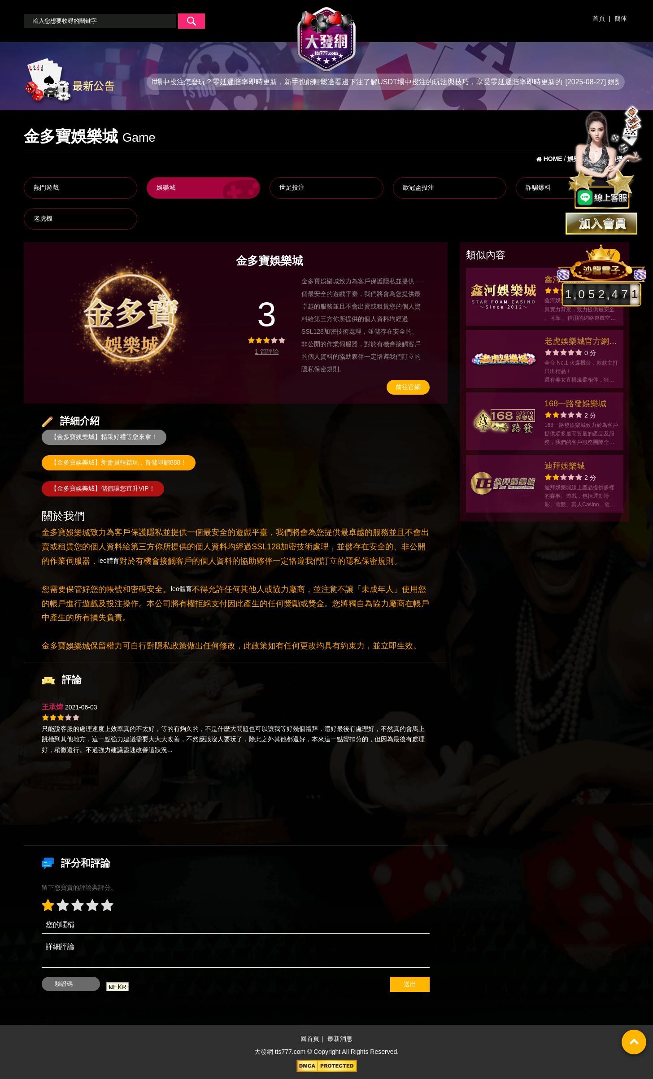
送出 (410, 984)
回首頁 (309, 1039)
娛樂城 (166, 187)
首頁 (598, 18)
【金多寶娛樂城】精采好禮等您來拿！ (104, 436)
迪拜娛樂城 (564, 465)
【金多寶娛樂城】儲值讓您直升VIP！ (103, 488)
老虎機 (43, 218)
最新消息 (340, 1039)
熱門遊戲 (46, 187)
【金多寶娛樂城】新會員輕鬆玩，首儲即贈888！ (119, 462)
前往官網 (408, 387)
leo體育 (108, 560)
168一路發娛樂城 (575, 403)
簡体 (620, 18)
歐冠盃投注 (418, 187)
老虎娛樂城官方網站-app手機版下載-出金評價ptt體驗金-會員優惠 (578, 342)
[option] (129, 316)
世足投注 (292, 187)
